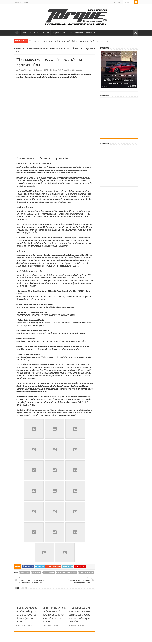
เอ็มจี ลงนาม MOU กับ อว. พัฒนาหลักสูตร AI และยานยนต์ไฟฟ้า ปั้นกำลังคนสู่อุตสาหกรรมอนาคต (27, 541)
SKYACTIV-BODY (49, 499)
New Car (45, 32)
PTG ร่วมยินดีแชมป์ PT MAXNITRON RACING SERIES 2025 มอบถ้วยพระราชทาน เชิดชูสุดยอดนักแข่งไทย (80, 541)
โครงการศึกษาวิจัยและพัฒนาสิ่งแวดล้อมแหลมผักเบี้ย (51, 97)
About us (18, 2)
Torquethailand (131, 637)
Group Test (41, 48)
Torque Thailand (25, 70)
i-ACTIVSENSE (25, 499)
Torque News (66, 70)
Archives (89, 32)
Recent (130, 621)
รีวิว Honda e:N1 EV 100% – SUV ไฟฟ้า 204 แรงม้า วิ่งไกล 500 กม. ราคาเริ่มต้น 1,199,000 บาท (68, 41)
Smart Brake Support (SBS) (66, 499)
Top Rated (110, 621)
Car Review (34, 32)
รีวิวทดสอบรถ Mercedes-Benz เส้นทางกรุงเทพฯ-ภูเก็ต (77, 506)
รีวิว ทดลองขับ (29, 48)
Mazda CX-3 (36, 499)
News (24, 32)
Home (17, 32)
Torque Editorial (75, 32)
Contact (26, 2)
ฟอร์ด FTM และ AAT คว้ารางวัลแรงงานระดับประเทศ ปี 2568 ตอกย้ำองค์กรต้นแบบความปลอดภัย (54, 541)
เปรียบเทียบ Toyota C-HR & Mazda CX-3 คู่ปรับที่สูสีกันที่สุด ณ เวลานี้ (31, 506)
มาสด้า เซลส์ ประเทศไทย (86, 499)
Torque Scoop (58, 32)
